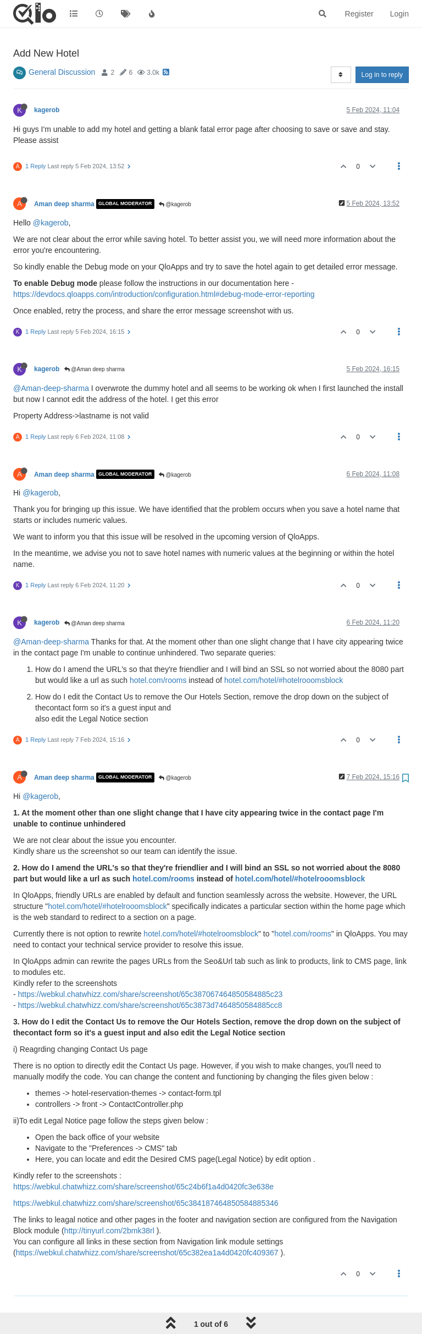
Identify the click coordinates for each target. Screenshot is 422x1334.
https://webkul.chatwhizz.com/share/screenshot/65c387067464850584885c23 (150, 994)
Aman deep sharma (64, 204)
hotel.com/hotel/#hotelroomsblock (200, 933)
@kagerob (175, 204)
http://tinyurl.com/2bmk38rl (109, 1230)
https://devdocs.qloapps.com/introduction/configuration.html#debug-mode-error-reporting (164, 294)
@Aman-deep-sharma (51, 388)
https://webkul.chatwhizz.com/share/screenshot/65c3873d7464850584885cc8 (150, 1005)
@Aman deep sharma (94, 369)
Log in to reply (382, 75)
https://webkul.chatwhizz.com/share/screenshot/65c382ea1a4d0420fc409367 (147, 1252)
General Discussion (62, 72)
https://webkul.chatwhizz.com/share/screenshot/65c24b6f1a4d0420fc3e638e (143, 1186)
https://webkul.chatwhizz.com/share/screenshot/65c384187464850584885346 (146, 1203)
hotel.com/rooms (158, 680)
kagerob (46, 110)
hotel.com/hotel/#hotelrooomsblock (283, 680)
